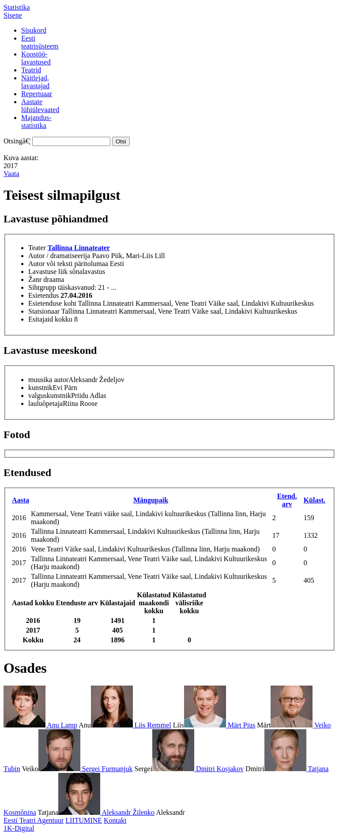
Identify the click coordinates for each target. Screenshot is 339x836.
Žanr (34, 279)
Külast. (314, 500)
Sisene (13, 15)
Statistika (17, 7)
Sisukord (33, 30)
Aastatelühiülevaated (40, 105)
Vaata (11, 173)
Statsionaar (44, 311)
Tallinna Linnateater (79, 247)
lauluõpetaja (45, 403)
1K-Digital (19, 828)
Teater (37, 247)
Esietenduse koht (52, 303)
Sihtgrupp (42, 287)
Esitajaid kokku (50, 319)
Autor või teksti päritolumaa (68, 263)
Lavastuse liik (48, 271)
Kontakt (115, 820)
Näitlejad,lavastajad (35, 82)
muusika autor (48, 379)
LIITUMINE (83, 820)
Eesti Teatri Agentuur (34, 820)
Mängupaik (150, 500)
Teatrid (31, 70)
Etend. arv (287, 500)
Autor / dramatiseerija (59, 255)
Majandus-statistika (36, 121)
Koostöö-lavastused (36, 58)
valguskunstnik (49, 395)
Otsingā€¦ (17, 141)
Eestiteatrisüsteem (39, 42)
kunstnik (40, 387)
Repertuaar (36, 93)
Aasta (20, 500)
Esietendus (43, 295)
